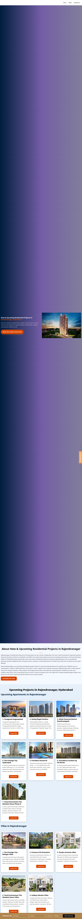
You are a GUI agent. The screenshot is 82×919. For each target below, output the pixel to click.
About (70, 2)
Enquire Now (13, 733)
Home (64, 2)
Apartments (77, 2)
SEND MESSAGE (68, 916)
